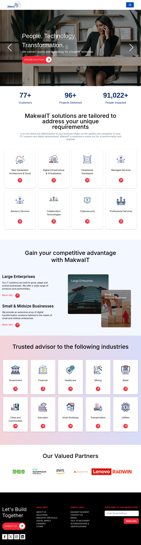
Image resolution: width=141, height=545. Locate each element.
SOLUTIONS (42, 515)
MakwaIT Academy (79, 512)
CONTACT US (76, 515)
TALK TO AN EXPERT (80, 521)
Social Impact (43, 521)
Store (39, 526)
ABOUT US (41, 512)
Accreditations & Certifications (79, 525)
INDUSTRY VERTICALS (46, 518)
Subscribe (131, 521)
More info (11, 295)
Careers (41, 524)
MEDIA (73, 518)
